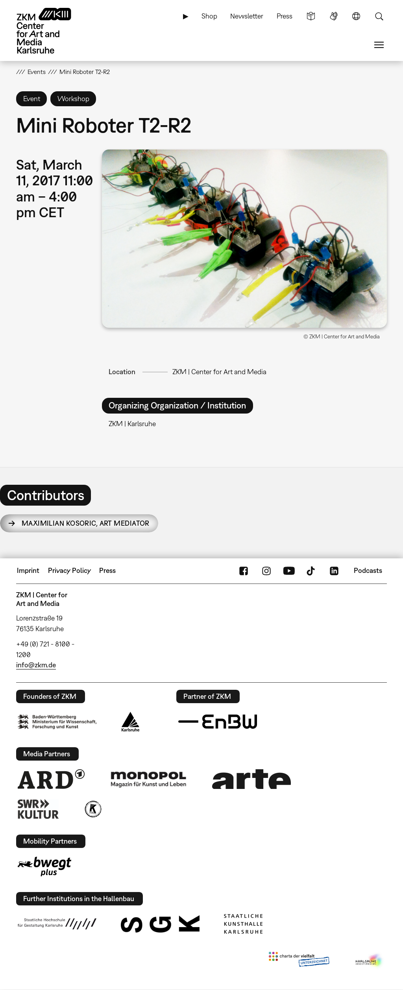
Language (356, 16)
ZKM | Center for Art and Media (219, 372)
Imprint (28, 570)
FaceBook (243, 570)
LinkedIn (334, 570)
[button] (244, 239)
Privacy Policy (69, 570)
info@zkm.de (36, 665)
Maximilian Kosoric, (86, 523)
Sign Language (334, 16)
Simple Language (311, 16)
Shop (209, 16)
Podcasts (368, 570)
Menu (379, 45)
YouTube (289, 570)
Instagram (266, 570)
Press (284, 16)
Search (379, 16)
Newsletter (246, 16)
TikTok (312, 570)
